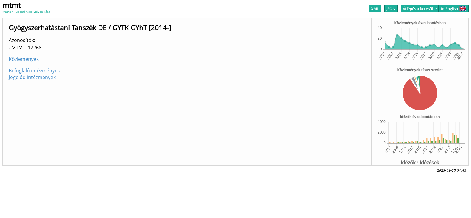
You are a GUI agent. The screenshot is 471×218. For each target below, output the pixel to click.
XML (375, 9)
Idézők (408, 162)
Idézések (429, 162)
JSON (390, 9)
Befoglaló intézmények (34, 70)
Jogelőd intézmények (32, 77)
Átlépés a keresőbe (420, 9)
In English (453, 9)
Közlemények (24, 59)
